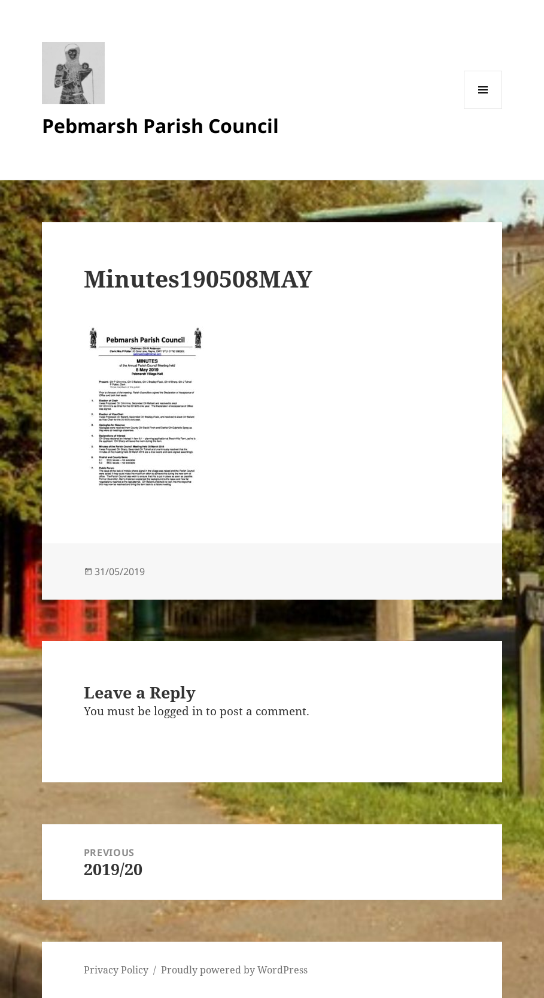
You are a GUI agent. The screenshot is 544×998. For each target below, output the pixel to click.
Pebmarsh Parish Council (160, 125)
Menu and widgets (483, 108)
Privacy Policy (116, 969)
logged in (178, 711)
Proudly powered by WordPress (234, 969)
